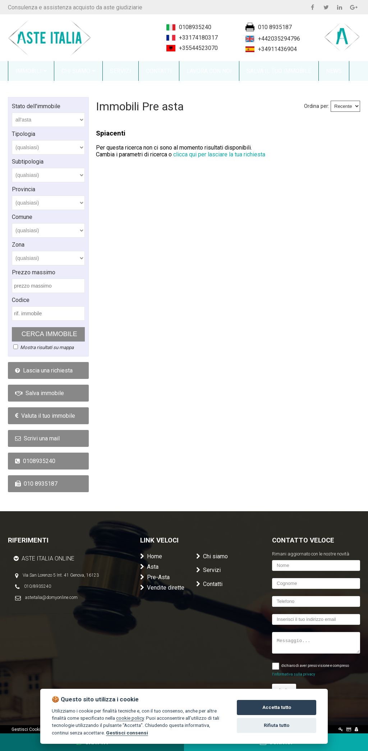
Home (151, 556)
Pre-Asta (155, 577)
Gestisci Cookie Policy (34, 729)
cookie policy (130, 718)
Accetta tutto (276, 707)
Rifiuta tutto (276, 725)
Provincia (23, 189)
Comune (22, 217)
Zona (18, 244)
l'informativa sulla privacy (293, 674)
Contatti (209, 584)
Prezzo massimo (33, 272)
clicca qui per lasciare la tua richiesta (219, 154)
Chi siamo (212, 556)
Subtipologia (27, 161)
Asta (149, 566)
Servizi (208, 570)
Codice (20, 300)
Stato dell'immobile (36, 106)
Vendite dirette (162, 587)
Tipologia (23, 133)
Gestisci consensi (127, 733)
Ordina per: (316, 106)
